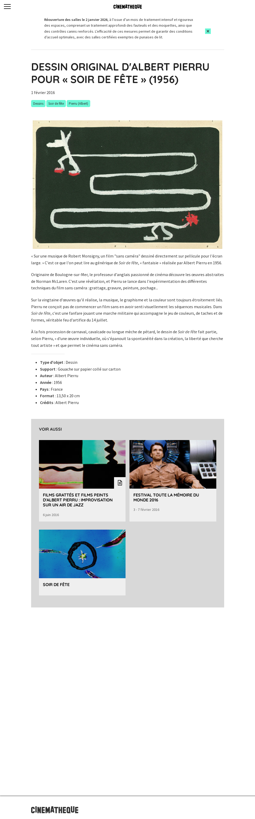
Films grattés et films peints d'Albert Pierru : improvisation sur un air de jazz (78, 499)
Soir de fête (56, 584)
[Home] (128, 6)
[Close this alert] (208, 31)
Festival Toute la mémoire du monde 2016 (166, 497)
